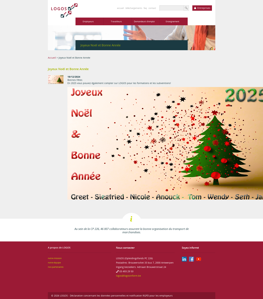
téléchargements (133, 8)
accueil (120, 8)
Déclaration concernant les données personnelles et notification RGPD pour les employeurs (121, 295)
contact (152, 8)
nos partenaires (55, 267)
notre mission (55, 258)
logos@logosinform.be (128, 275)
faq (145, 8)
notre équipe (54, 262)
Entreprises (203, 8)
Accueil (52, 57)
